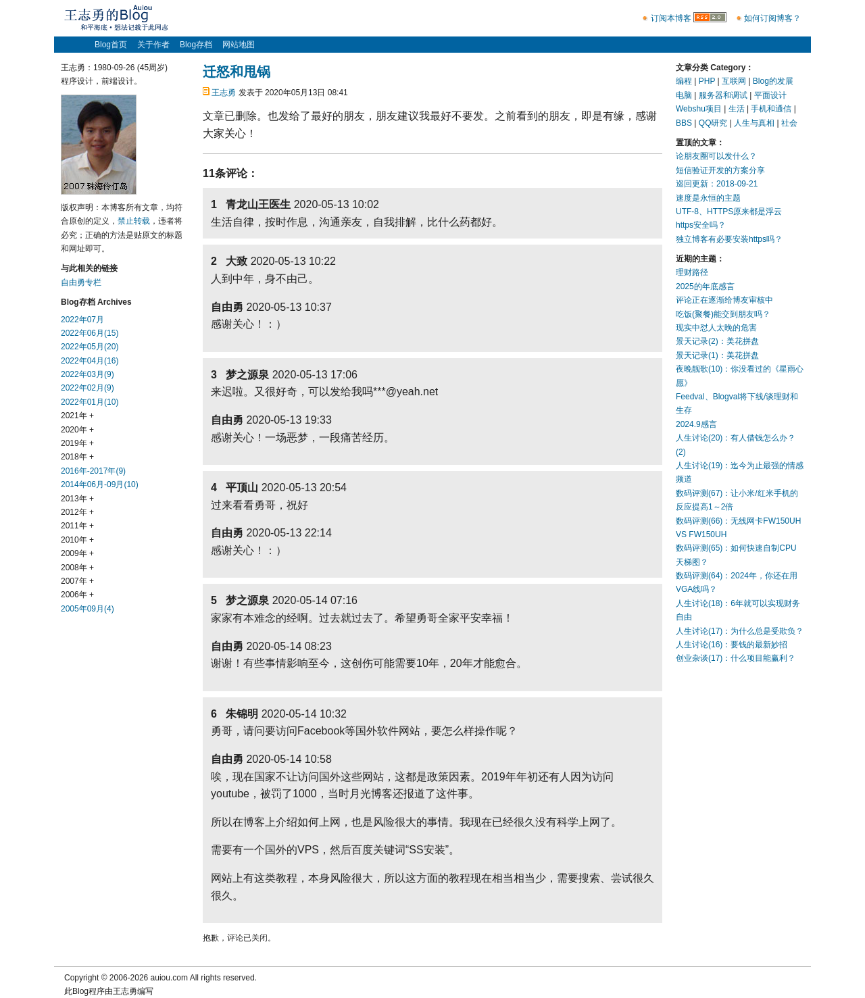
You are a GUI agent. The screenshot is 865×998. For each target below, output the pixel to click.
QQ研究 (713, 123)
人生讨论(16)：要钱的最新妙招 (731, 644)
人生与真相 (754, 123)
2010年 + (77, 540)
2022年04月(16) (89, 361)
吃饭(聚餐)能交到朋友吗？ (723, 314)
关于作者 (153, 44)
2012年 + (77, 512)
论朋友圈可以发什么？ (716, 156)
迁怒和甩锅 (236, 71)
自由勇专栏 (81, 282)
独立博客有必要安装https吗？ (729, 239)
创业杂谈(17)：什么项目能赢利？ (735, 658)
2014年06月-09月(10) (100, 484)
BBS (684, 123)
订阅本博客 (671, 18)
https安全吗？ (701, 225)
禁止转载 (134, 221)
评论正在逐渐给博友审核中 (724, 300)
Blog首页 (111, 44)
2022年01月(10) (89, 402)
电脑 (684, 95)
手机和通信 (771, 109)
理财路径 (692, 272)
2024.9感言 (696, 424)
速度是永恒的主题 (708, 198)
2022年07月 (82, 319)
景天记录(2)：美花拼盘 (717, 341)
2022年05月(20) (89, 346)
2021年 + (77, 415)
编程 (684, 81)
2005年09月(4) (87, 609)
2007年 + (77, 581)
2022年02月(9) (87, 388)
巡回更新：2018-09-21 (717, 184)
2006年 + (77, 594)
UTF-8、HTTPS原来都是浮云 (729, 211)
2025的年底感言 (705, 286)
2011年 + (77, 525)
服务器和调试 (723, 95)
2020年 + (77, 429)
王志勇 (224, 92)
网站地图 (238, 44)
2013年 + (77, 498)
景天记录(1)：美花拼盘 (717, 355)
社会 (789, 123)
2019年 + (77, 443)
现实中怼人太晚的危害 (716, 327)
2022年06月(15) (89, 333)
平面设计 (770, 95)
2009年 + (77, 553)
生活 (736, 109)
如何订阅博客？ (772, 18)
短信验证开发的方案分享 (720, 170)
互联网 (734, 81)
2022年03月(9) (87, 374)
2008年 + (77, 567)
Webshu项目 (699, 109)
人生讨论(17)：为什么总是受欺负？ (740, 631)
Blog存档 (196, 44)
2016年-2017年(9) (93, 471)
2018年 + (77, 456)
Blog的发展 (773, 81)
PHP (707, 81)
